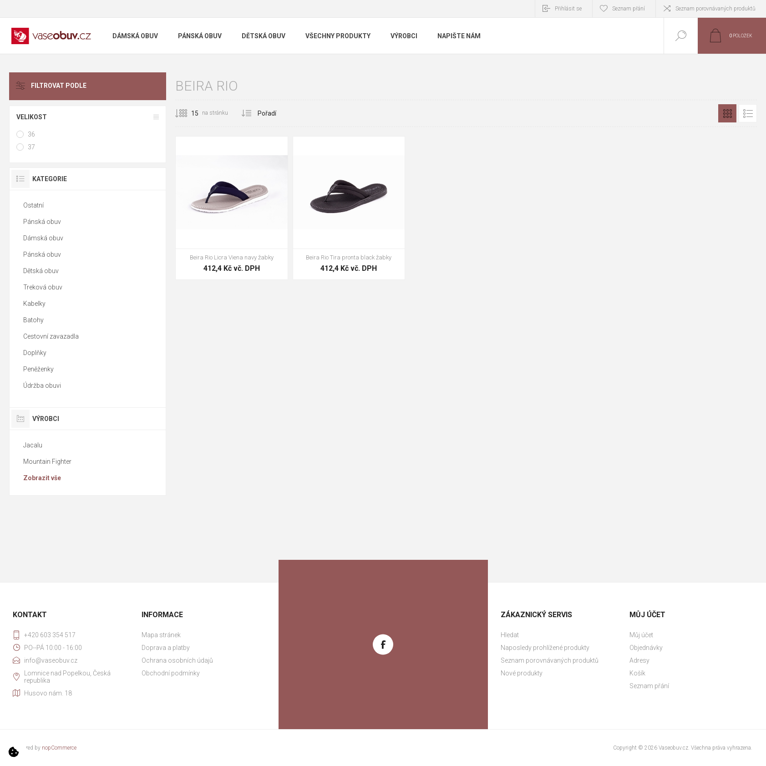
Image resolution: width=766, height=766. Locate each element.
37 (31, 147)
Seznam (748, 113)
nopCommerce (59, 748)
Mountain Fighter (47, 461)
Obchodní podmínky (171, 673)
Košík (637, 673)
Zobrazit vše (42, 478)
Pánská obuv (42, 221)
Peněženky (38, 369)
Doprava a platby (166, 647)
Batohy (33, 320)
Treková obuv (42, 287)
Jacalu (32, 445)
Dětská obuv (41, 270)
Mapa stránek (161, 635)
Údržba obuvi (42, 385)
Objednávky (646, 647)
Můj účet (641, 635)
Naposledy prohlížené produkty (545, 647)
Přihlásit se (568, 8)
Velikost (31, 117)
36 (31, 134)
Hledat (510, 635)
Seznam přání (649, 686)
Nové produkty (522, 673)
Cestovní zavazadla (51, 336)
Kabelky (34, 303)
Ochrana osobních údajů (177, 660)
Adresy (639, 660)
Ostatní (33, 205)
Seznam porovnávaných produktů (715, 8)
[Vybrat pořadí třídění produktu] (291, 113)
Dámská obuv (43, 238)
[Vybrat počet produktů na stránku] (188, 113)
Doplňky (34, 352)
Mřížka (727, 113)
